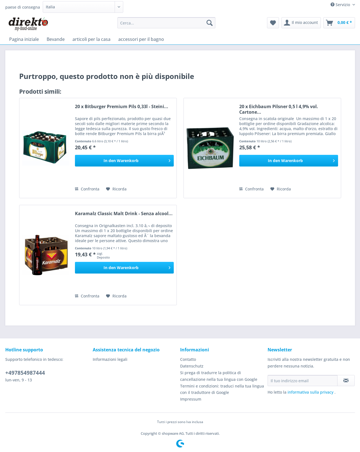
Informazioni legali (110, 359)
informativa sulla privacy (311, 392)
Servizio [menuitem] (341, 4)
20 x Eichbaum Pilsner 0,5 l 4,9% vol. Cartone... (278, 109)
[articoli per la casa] (91, 39)
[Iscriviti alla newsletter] (346, 380)
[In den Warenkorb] (124, 161)
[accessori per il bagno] (141, 39)
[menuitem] (166, 25)
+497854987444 (25, 372)
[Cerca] (209, 22)
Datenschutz (191, 366)
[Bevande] (56, 39)
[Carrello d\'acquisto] (339, 22)
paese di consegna (22, 7)
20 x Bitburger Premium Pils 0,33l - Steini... (121, 107)
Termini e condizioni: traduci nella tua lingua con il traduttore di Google (222, 389)
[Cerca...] (166, 22)
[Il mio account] (301, 22)
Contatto (188, 359)
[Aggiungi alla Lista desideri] (116, 189)
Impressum (190, 399)
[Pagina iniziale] (24, 39)
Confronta (87, 189)
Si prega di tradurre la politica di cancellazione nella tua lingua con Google (218, 376)
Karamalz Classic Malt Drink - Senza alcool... (124, 214)
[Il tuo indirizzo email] (303, 380)
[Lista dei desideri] (273, 22)
